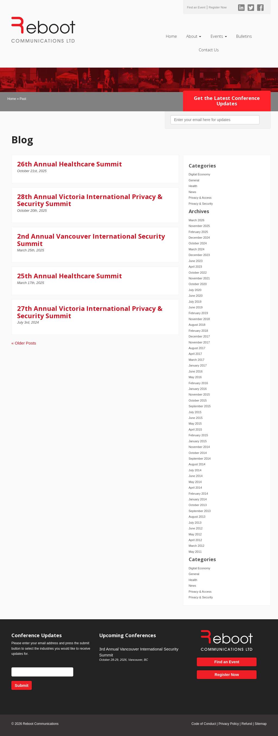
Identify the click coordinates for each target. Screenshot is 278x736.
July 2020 (195, 290)
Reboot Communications (40, 724)
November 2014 (199, 446)
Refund (246, 724)
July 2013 (195, 522)
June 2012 (196, 528)
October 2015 (198, 400)
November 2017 (199, 342)
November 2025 (199, 226)
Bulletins (244, 36)
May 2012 (195, 534)
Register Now (218, 7)
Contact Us (209, 49)
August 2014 (197, 464)
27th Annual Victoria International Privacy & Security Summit (89, 312)
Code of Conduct (203, 724)
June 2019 (196, 307)
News (192, 192)
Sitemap (261, 724)
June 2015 (196, 417)
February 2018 (198, 330)
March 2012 (196, 545)
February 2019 (198, 313)
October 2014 (198, 452)
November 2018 (199, 319)
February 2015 (198, 435)
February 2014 (198, 493)
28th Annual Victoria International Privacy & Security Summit (89, 200)
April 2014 (195, 487)
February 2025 (198, 231)
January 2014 (198, 499)
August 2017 (197, 348)
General (194, 180)
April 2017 (195, 353)
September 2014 (200, 458)
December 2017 (199, 336)
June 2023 (196, 261)
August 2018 (197, 324)
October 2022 (198, 272)
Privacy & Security (201, 203)
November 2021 (199, 278)
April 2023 (195, 266)
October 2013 (198, 505)
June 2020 (196, 295)
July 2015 (195, 412)
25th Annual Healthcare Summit (69, 275)
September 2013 (200, 511)
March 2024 (196, 249)
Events (219, 36)
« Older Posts (23, 343)
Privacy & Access (200, 197)
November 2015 (199, 394)
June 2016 (196, 371)
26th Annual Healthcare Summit (69, 163)
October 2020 (198, 284)
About (193, 36)
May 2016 (195, 377)
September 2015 (200, 406)
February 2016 (198, 383)
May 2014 (195, 482)
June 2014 (196, 476)
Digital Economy (199, 174)
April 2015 (195, 429)
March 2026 (196, 220)
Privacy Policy (229, 724)
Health (193, 186)
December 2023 (199, 255)
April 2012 (195, 540)
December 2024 (199, 237)
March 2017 (196, 359)
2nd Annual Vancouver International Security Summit (91, 240)
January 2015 (198, 441)
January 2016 (198, 388)
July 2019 (195, 301)
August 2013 (197, 516)
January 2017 (198, 365)
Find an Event (196, 7)
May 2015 (195, 423)
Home (171, 36)
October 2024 (198, 243)
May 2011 (195, 551)
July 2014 (195, 470)
